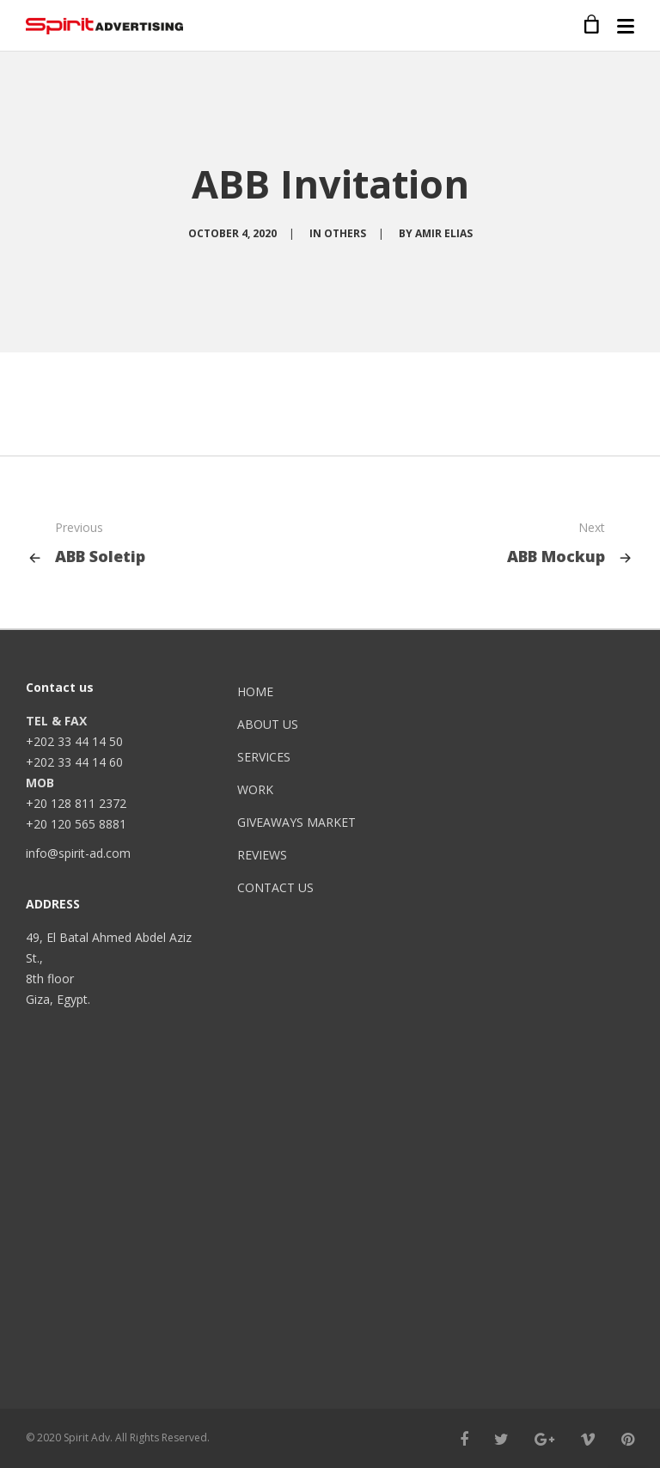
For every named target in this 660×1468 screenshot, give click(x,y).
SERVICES (263, 757)
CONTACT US (275, 887)
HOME (255, 691)
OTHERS (345, 233)
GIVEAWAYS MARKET (296, 822)
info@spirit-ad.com (78, 853)
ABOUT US (267, 724)
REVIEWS (262, 855)
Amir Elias (444, 233)
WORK (255, 789)
